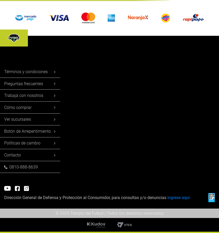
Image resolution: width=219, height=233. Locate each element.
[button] (109, 18)
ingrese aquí (178, 197)
